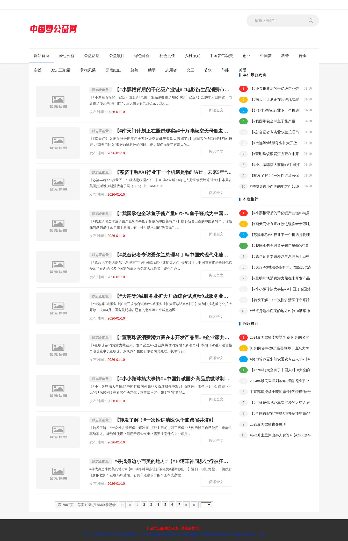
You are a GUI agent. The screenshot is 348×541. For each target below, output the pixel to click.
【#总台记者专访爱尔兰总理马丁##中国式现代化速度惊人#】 (160, 255)
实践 (38, 70)
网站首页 (41, 56)
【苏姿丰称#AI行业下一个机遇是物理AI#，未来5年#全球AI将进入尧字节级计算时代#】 (160, 172)
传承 (302, 56)
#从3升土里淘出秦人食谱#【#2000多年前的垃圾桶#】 (275, 435)
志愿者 (171, 70)
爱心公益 (66, 56)
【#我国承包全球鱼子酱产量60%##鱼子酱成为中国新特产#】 (160, 214)
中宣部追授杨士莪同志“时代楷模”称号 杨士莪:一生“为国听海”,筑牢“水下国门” (275, 392)
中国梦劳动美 (221, 56)
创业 (246, 56)
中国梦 (266, 56)
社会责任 (167, 56)
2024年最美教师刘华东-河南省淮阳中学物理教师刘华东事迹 (274, 381)
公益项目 (117, 56)
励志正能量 (61, 70)
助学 (152, 70)
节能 (225, 70)
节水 (208, 70)
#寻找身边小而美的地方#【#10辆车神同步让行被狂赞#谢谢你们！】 (160, 461)
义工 (190, 70)
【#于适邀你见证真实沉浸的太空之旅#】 (274, 403)
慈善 (134, 70)
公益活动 (92, 56)
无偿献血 (113, 70)
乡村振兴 (192, 56)
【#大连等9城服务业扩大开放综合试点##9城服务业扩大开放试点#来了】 (160, 296)
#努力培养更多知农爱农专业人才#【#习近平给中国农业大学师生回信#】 (274, 359)
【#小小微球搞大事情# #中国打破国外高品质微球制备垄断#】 (160, 379)
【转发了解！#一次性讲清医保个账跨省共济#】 (152, 420)
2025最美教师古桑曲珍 (262, 424)
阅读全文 (216, 110)
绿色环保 (142, 56)
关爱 (242, 70)
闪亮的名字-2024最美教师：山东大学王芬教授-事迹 (274, 348)
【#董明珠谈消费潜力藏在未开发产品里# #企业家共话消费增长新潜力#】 (160, 338)
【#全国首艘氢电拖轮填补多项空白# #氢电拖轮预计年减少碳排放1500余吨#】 (275, 414)
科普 (285, 56)
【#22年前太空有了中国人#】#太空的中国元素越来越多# (274, 370)
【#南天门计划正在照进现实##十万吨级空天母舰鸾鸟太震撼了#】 (160, 131)
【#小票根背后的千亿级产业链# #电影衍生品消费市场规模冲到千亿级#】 (160, 90)
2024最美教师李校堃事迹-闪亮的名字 (274, 338)
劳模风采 (88, 70)
